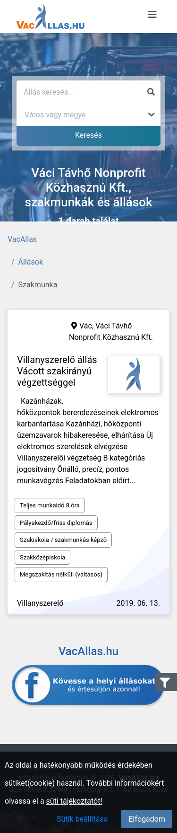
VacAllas (22, 239)
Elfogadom (146, 819)
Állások (30, 261)
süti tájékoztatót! (74, 801)
